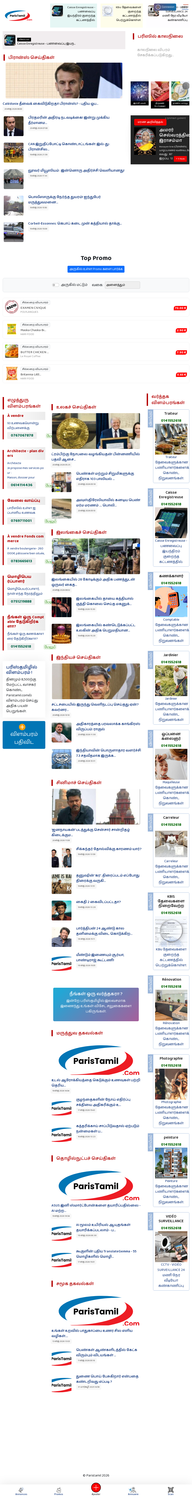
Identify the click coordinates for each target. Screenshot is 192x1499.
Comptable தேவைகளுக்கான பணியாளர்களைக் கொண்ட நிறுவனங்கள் (172, 630)
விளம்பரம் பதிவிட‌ (24, 735)
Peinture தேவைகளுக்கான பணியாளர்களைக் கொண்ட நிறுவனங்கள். (172, 1191)
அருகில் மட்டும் (74, 291)
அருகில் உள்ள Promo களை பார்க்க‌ (96, 275)
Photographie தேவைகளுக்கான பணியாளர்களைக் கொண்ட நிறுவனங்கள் (172, 1112)
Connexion (165, 7)
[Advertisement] (94, 1436)
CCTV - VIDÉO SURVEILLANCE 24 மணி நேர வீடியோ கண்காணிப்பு (171, 1275)
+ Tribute (180, 159)
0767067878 (22, 435)
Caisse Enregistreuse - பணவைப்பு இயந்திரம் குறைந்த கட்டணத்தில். (171, 551)
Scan (171, 1491)
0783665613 (21, 561)
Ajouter (96, 1491)
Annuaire (132, 1491)
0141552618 (21, 646)
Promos (58, 1491)
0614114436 (21, 485)
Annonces (21, 1491)
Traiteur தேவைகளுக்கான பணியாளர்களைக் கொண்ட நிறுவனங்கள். (172, 467)
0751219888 (21, 601)
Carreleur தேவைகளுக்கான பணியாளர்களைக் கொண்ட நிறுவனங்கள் (172, 871)
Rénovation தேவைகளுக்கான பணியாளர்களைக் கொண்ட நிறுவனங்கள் (172, 1033)
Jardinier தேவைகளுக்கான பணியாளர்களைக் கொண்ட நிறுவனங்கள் (172, 709)
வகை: (97, 291)
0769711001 (21, 521)
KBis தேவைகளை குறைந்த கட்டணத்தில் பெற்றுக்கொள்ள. (171, 957)
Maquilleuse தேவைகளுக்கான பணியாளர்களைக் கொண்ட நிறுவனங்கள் (172, 792)
